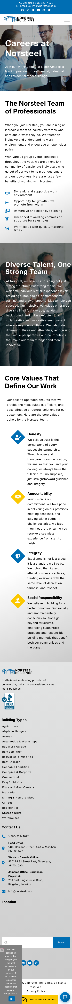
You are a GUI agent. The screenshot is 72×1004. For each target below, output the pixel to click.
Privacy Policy (36, 991)
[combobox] (27, 943)
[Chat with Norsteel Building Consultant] (65, 997)
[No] (2, 950)
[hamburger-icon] (67, 19)
